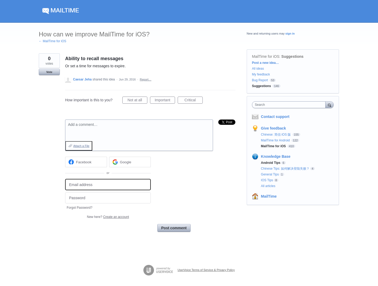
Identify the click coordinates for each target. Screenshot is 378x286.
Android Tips (270, 163)
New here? (108, 217)
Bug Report (260, 80)
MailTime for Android (276, 140)
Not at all (137, 101)
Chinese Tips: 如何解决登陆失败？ (285, 168)
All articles (268, 186)
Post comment (174, 228)
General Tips (270, 174)
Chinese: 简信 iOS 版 (276, 134)
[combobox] (290, 105)
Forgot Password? (79, 207)
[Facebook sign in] (86, 162)
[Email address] (108, 184)
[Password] (108, 198)
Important (165, 101)
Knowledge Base (275, 156)
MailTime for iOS (265, 56)
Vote (49, 72)
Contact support (275, 117)
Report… (145, 79)
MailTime (269, 196)
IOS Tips (267, 180)
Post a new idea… (265, 63)
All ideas (258, 68)
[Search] (329, 104)
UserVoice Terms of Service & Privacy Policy (206, 269)
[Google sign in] (130, 162)
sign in (290, 33)
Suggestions (292, 56)
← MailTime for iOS (52, 41)
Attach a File (81, 145)
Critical (194, 101)
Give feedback (273, 128)
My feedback (261, 74)
